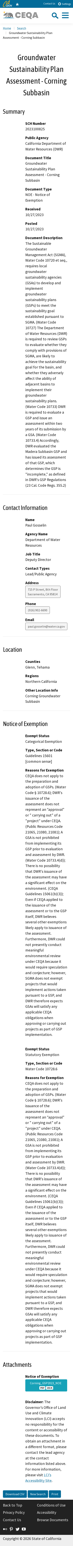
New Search (38, 1494)
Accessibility (46, 1512)
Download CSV (14, 1494)
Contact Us (49, 3)
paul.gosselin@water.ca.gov (46, 626)
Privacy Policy (14, 1512)
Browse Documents (52, 1519)
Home (7, 28)
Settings (64, 4)
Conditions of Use (51, 1505)
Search (21, 28)
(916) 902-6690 (37, 610)
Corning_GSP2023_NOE (46, 1385)
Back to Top (12, 1505)
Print (54, 1494)
